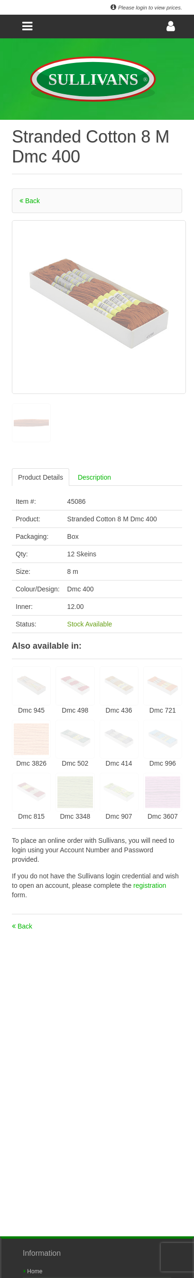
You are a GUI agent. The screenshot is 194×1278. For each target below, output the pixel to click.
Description (94, 477)
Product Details (40, 477)
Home (33, 1271)
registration (149, 885)
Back (29, 201)
